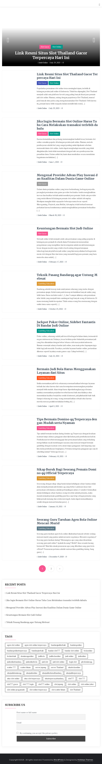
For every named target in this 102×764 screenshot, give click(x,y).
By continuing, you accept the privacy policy (37, 731)
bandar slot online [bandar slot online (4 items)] (72, 649)
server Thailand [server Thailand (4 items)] (57, 665)
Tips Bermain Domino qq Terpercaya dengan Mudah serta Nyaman (67, 419)
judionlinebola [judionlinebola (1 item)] (31, 660)
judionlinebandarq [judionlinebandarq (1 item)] (14, 660)
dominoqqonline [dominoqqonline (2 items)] (27, 654)
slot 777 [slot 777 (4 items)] (82, 677)
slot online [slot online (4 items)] (72, 682)
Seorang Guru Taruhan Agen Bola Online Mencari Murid (67, 519)
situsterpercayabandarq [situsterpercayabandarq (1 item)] (54, 677)
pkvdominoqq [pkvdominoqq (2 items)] (86, 660)
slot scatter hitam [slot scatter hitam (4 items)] (58, 688)
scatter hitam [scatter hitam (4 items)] (25, 665)
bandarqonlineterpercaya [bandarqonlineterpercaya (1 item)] (17, 649)
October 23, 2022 (55, 308)
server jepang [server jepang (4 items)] (40, 665)
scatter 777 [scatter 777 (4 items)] (11, 665)
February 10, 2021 (56, 455)
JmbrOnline (43, 62)
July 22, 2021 (54, 355)
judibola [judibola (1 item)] (41, 654)
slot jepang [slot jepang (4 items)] (58, 682)
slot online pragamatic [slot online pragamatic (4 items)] (16, 688)
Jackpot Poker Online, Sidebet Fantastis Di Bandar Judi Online (66, 322)
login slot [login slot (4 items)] (73, 660)
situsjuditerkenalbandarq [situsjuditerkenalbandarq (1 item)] (51, 671)
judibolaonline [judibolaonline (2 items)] (55, 654)
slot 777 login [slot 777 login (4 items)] (28, 682)
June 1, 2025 (53, 161)
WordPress (59, 758)
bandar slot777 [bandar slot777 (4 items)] (54, 649)
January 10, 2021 (55, 505)
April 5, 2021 (53, 405)
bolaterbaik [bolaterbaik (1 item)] (11, 654)
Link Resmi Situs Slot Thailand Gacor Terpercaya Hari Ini (51, 55)
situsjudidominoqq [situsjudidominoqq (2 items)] (14, 671)
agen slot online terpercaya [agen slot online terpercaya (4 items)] (35, 643)
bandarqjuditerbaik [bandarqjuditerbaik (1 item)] (58, 643)
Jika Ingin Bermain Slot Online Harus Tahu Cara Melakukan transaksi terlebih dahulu (67, 124)
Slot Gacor (45, 46)
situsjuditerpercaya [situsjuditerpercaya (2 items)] (73, 671)
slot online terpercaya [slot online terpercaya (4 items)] (38, 688)
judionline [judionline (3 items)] (82, 654)
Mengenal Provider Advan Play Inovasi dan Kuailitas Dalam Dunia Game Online (67, 176)
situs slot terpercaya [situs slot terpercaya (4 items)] (32, 677)
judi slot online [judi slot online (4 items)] (58, 660)
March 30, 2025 (54, 214)
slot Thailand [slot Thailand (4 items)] (75, 688)
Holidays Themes (85, 758)
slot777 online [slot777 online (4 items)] (44, 682)
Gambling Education (46, 283)
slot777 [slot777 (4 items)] (71, 677)
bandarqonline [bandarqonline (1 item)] (76, 643)
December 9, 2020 (56, 555)
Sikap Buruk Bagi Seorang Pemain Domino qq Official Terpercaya (67, 469)
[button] (99, 4)
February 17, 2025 (55, 261)
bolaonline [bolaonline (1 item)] (88, 649)
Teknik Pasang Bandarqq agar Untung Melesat (67, 276)
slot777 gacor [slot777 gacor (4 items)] (12, 682)
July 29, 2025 (54, 62)
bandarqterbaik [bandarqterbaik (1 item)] (38, 649)
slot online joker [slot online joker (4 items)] (87, 682)
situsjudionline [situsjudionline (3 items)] (31, 671)
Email (19, 721)
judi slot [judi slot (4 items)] (45, 660)
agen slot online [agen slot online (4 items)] (13, 643)
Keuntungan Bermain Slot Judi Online (65, 228)
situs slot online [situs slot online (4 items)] (13, 677)
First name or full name (27, 710)
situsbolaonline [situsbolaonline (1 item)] (74, 665)
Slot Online (57, 46)
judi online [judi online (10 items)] (69, 654)
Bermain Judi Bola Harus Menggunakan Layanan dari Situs (66, 369)
